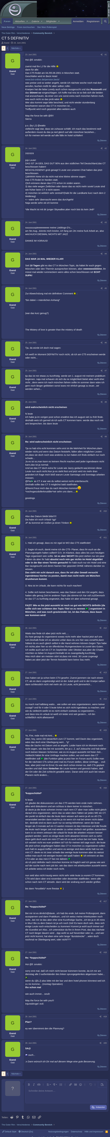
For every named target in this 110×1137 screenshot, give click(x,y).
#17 (105, 901)
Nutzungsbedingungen (58, 1131)
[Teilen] (102, 55)
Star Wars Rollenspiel (47, 27)
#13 (105, 672)
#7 (106, 371)
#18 (105, 952)
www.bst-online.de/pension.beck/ (42, 79)
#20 (105, 1043)
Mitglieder (51, 21)
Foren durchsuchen (26, 27)
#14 (105, 699)
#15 (105, 730)
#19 (105, 1017)
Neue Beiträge (8, 27)
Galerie (35, 21)
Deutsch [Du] (26, 1131)
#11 (105, 537)
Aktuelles (20, 21)
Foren (7, 21)
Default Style (9, 1131)
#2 (106, 148)
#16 (105, 788)
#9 (106, 437)
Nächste (15, 48)
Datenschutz (76, 1131)
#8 (106, 402)
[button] (27, 21)
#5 (106, 288)
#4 (106, 254)
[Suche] (105, 21)
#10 (105, 511)
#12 (105, 628)
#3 (106, 222)
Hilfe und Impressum (93, 1131)
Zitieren (103, 140)
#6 (106, 343)
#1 (106, 55)
